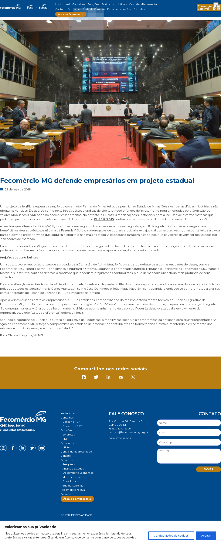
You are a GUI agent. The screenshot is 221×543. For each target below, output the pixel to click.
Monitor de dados (73, 477)
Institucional (62, 4)
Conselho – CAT (72, 421)
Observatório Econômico (78, 472)
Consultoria (69, 481)
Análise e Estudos (73, 468)
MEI (65, 438)
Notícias (114, 4)
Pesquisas (69, 464)
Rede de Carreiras (78, 9)
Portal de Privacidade (77, 515)
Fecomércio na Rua (100, 9)
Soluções (89, 4)
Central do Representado (134, 4)
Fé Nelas (118, 9)
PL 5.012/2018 (104, 219)
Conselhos (76, 4)
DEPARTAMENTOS (120, 438)
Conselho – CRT (72, 426)
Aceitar (206, 535)
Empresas (69, 434)
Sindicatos (101, 4)
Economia (60, 9)
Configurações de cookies (171, 535)
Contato (154, 4)
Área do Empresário (140, 9)
